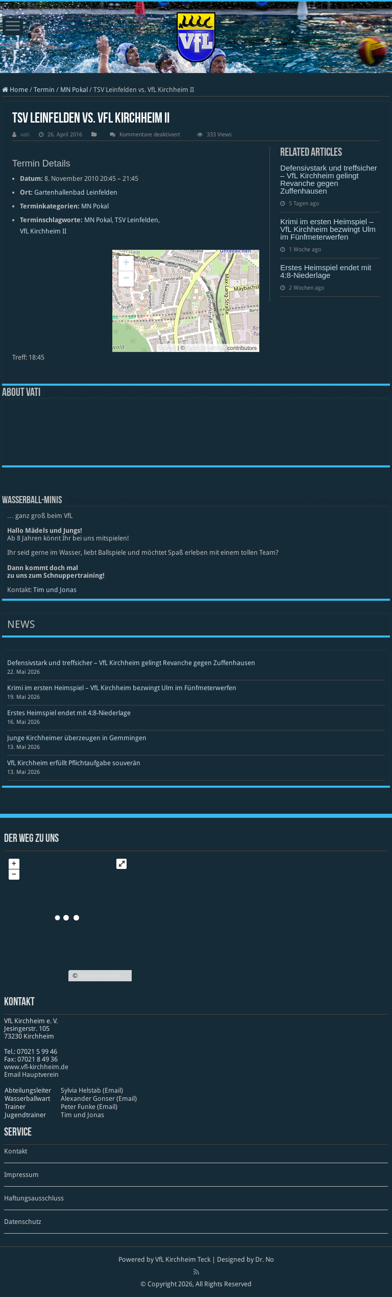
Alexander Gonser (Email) (99, 1098)
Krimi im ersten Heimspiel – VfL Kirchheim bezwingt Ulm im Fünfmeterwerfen (328, 229)
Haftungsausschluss (34, 1198)
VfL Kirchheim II (43, 231)
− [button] (126, 279)
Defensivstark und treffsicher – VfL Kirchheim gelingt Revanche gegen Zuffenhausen (328, 179)
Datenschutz (22, 1221)
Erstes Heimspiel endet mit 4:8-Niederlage (325, 271)
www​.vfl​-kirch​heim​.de (36, 1067)
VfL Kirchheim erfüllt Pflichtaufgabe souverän (73, 763)
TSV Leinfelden (136, 220)
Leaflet (167, 348)
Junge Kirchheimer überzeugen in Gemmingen (76, 738)
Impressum (21, 1174)
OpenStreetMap (206, 348)
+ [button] (126, 263)
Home (15, 89)
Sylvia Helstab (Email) (92, 1090)
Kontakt (15, 1151)
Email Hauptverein (31, 1074)
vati (25, 134)
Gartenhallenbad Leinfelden (75, 192)
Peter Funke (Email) (89, 1107)
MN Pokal (74, 89)
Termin (44, 89)
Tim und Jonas (55, 590)
